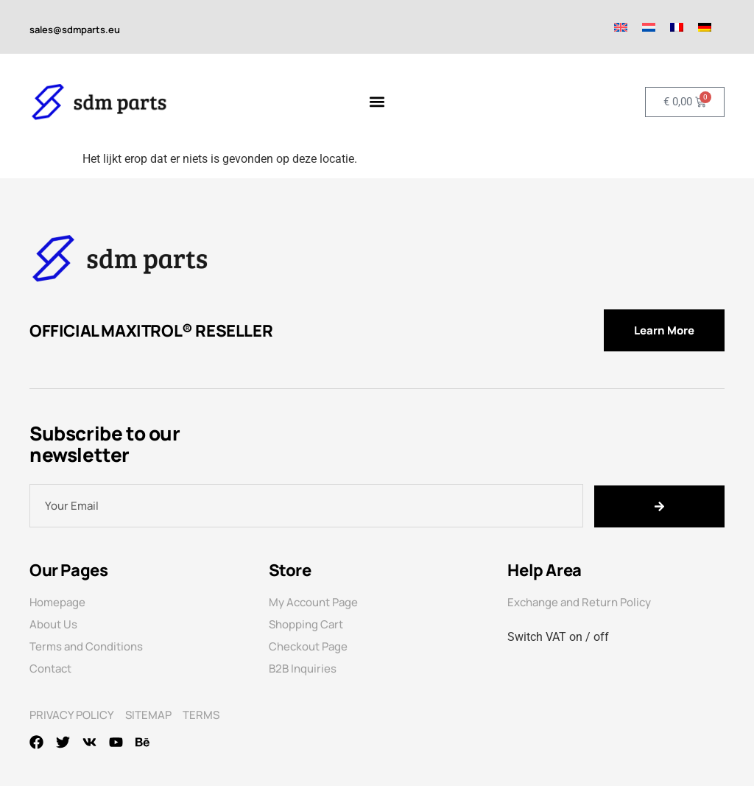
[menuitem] (621, 27)
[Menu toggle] (377, 102)
